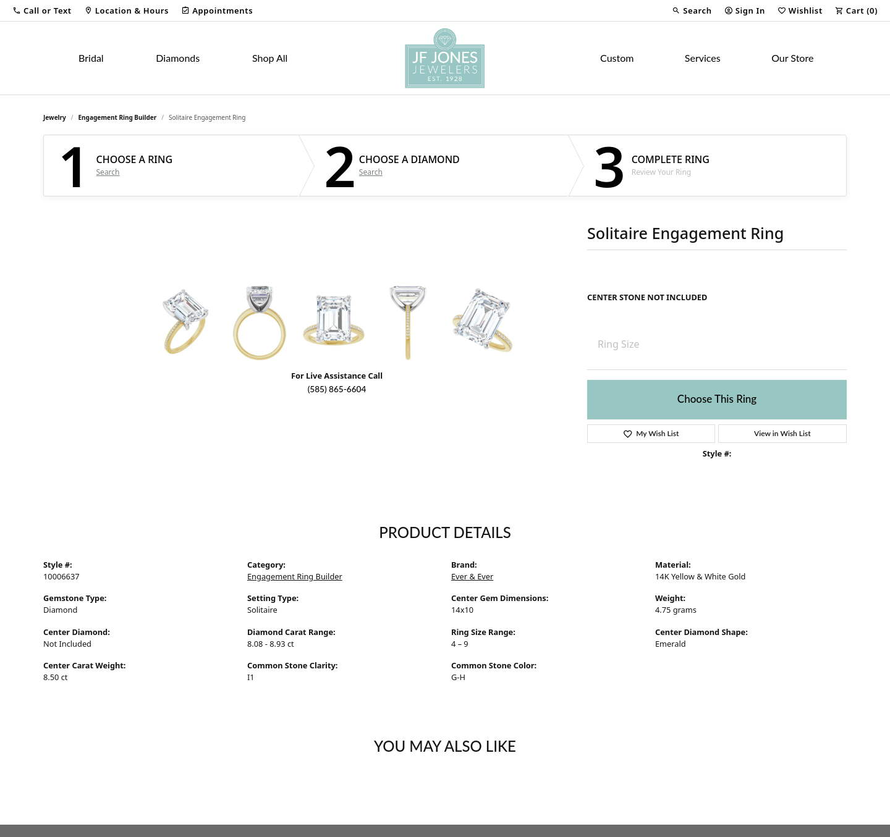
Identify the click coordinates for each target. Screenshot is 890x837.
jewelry (54, 117)
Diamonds (178, 58)
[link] (126, 10)
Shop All (269, 58)
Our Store (792, 58)
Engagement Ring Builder (117, 117)
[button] (42, 10)
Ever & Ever (472, 576)
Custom (617, 58)
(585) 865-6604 (337, 389)
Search (108, 172)
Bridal (91, 58)
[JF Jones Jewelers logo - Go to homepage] (445, 58)
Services (703, 58)
